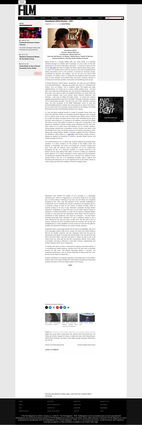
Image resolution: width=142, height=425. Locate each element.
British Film (69, 334)
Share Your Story (53, 411)
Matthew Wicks (49, 338)
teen (46, 340)
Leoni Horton (65, 24)
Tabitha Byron (91, 338)
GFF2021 (54, 336)
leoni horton (79, 336)
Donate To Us (104, 401)
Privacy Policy (24, 411)
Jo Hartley (72, 336)
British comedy (61, 334)
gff (50, 336)
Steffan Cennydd (76, 338)
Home (20, 401)
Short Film (77, 404)
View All (38, 73)
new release (63, 338)
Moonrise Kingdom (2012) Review (86, 344)
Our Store (103, 404)
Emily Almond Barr (87, 334)
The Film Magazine (28, 18)
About (21, 404)
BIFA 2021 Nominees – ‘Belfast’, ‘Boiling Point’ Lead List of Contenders (70, 324)
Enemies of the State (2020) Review (54, 344)
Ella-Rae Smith (77, 334)
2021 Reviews (55, 332)
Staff (90, 18)
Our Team (50, 401)
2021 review (53, 334)
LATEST (43, 18)
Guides (79, 18)
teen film (50, 340)
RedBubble (103, 408)
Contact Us (51, 408)
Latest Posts (72, 332)
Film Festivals (64, 332)
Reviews (55, 18)
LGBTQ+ (87, 332)
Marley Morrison (91, 336)
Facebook (77, 408)
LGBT (84, 336)
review (69, 338)
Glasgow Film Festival (63, 336)
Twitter (76, 411)
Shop (100, 18)
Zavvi (102, 411)
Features (67, 18)
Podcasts (77, 401)
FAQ (20, 408)
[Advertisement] (70, 178)
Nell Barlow (57, 338)
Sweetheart (84, 338)
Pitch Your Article (53, 404)
